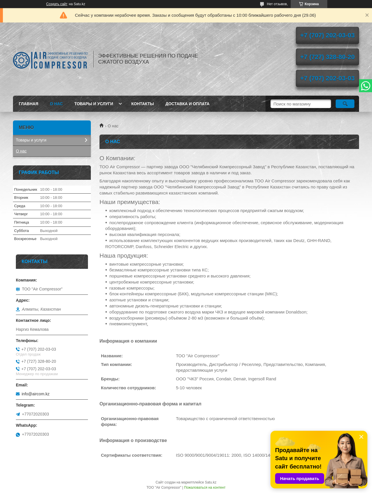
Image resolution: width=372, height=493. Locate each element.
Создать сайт (56, 4)
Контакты (142, 103)
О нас (56, 103)
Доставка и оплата (188, 103)
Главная (28, 103)
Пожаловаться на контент (205, 488)
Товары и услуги (93, 103)
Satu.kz (210, 482)
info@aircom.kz (36, 394)
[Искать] (345, 103)
